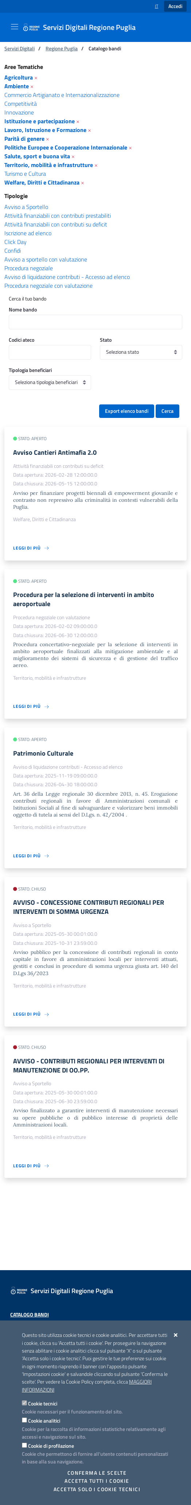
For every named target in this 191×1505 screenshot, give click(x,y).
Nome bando (23, 309)
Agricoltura (18, 77)
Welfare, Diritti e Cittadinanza (41, 182)
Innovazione (19, 112)
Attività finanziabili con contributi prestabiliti (57, 215)
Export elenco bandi (126, 411)
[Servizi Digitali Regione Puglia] (83, 27)
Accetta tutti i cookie (97, 1481)
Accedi (175, 6)
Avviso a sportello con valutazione (45, 259)
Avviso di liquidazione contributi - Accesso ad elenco (67, 276)
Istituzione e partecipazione (39, 121)
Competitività (20, 103)
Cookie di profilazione (51, 1446)
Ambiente (16, 86)
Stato (106, 340)
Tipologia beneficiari (30, 370)
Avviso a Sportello (26, 206)
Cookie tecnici (42, 1403)
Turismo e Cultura (25, 173)
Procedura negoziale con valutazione (48, 285)
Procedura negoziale (28, 268)
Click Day (15, 241)
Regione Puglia (62, 48)
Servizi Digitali (19, 48)
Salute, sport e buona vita (37, 156)
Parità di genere (24, 138)
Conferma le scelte (97, 1473)
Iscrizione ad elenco (27, 233)
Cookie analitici (44, 1420)
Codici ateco (21, 340)
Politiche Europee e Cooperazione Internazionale (65, 147)
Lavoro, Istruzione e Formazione (45, 129)
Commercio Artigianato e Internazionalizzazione (62, 94)
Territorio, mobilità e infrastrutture (48, 164)
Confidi (12, 250)
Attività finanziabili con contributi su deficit (55, 224)
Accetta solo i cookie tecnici (97, 1489)
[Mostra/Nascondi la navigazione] (14, 26)
